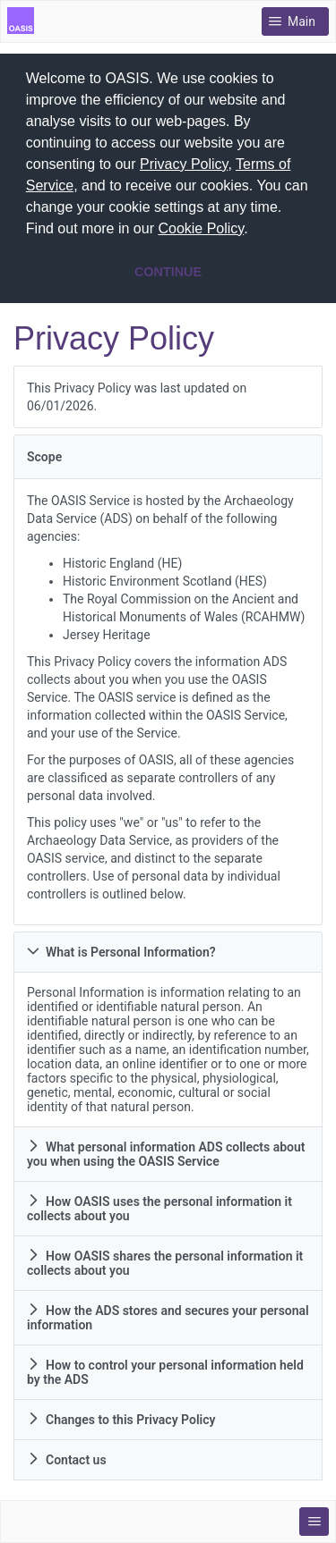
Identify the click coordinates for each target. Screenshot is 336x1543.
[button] (254, 230)
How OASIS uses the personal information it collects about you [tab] (159, 1204)
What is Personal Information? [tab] (121, 947)
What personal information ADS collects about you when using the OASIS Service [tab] (166, 1149)
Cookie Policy (201, 228)
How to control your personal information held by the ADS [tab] (165, 1367)
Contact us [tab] (67, 1455)
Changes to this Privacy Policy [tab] (121, 1415)
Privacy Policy (184, 164)
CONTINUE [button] (168, 272)
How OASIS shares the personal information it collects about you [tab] (165, 1258)
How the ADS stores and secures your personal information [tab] (168, 1313)
